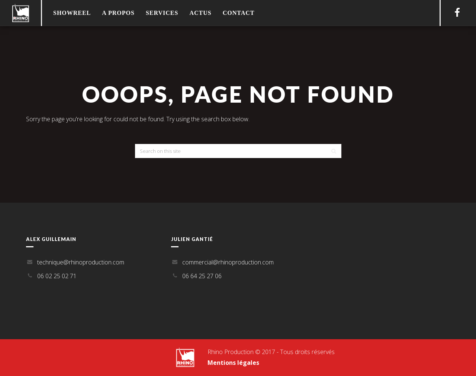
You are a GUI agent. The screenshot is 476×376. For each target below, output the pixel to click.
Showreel (72, 13)
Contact (239, 13)
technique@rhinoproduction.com (80, 262)
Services (162, 13)
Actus (200, 13)
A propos (118, 13)
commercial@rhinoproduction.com (228, 262)
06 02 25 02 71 (57, 276)
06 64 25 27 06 (202, 276)
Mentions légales (233, 363)
